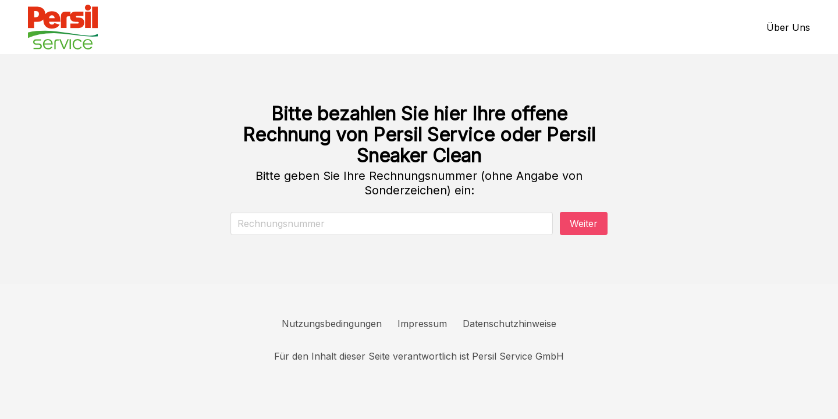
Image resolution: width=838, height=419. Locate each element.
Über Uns (788, 27)
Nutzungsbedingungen (332, 323)
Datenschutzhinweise (509, 323)
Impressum (422, 323)
